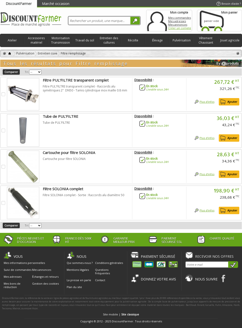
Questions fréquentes (102, 271)
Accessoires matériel (36, 40)
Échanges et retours (45, 276)
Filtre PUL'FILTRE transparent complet (76, 80)
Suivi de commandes (17, 270)
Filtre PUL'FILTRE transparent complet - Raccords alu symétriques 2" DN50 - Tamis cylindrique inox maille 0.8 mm (85, 88)
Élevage (157, 40)
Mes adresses (177, 21)
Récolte (133, 40)
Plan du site (74, 287)
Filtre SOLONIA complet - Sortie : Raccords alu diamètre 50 (83, 195)
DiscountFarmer (19, 3)
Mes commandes (179, 17)
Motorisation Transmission (60, 40)
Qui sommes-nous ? (80, 263)
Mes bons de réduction (12, 285)
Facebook (223, 278)
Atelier (12, 40)
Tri (26, 72)
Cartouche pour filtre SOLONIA (69, 152)
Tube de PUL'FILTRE (60, 116)
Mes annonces (177, 24)
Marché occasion (55, 3)
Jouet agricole (230, 40)
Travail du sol (84, 40)
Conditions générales (109, 263)
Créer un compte (179, 28)
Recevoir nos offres (214, 256)
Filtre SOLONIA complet (63, 188)
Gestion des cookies (45, 283)
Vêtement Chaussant (206, 40)
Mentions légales (78, 270)
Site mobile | (121, 314)
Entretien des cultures (109, 40)
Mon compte (157, 20)
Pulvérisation (182, 40)
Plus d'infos (207, 102)
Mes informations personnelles (24, 263)
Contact (100, 280)
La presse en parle (79, 280)
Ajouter (232, 102)
